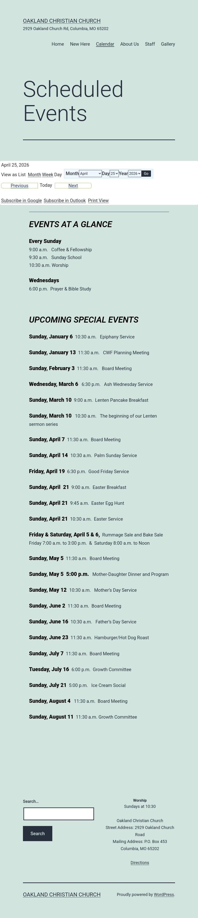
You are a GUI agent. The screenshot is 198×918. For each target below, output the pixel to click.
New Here (80, 44)
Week (47, 174)
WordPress (164, 894)
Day (106, 173)
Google (21, 200)
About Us (129, 44)
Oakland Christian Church (62, 21)
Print (98, 200)
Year (123, 173)
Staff (150, 44)
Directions (140, 862)
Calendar (105, 44)
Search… (31, 801)
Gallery (168, 44)
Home (58, 44)
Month (34, 174)
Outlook (65, 200)
